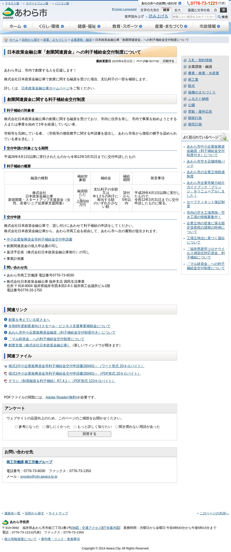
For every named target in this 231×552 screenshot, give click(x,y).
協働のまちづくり (202, 92)
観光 (191, 86)
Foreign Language (124, 9)
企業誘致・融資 (81, 39)
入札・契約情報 (200, 60)
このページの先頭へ (214, 513)
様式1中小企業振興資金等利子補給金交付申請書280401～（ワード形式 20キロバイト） (74, 366)
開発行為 (195, 118)
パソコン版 (62, 3)
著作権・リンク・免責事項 (60, 539)
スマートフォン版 (37, 3)
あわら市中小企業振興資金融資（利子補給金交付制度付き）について (62, 332)
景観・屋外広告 (200, 111)
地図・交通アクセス (86, 528)
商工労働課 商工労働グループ (29, 462)
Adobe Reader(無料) (61, 397)
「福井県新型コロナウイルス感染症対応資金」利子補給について (206, 253)
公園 (191, 105)
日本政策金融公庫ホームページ (45, 88)
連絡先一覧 (12, 513)
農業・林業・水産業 (203, 73)
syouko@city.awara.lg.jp (38, 476)
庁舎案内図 (111, 528)
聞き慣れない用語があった (139, 426)
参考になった (29, 426)
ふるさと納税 (198, 99)
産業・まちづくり (55, 39)
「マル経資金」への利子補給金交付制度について (46, 339)
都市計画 (195, 124)
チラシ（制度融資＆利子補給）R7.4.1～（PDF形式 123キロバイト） (59, 381)
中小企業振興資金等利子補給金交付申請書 (39, 239)
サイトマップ (58, 513)
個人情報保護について (20, 539)
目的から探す (31, 39)
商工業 (193, 79)
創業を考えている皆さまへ (29, 320)
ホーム (13, 39)
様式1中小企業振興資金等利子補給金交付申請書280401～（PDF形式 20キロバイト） (72, 374)
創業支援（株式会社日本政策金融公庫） (39, 345)
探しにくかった (58, 426)
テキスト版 (12, 3)
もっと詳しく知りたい (94, 426)
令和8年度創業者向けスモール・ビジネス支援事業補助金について (59, 326)
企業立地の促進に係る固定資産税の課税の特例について (206, 227)
